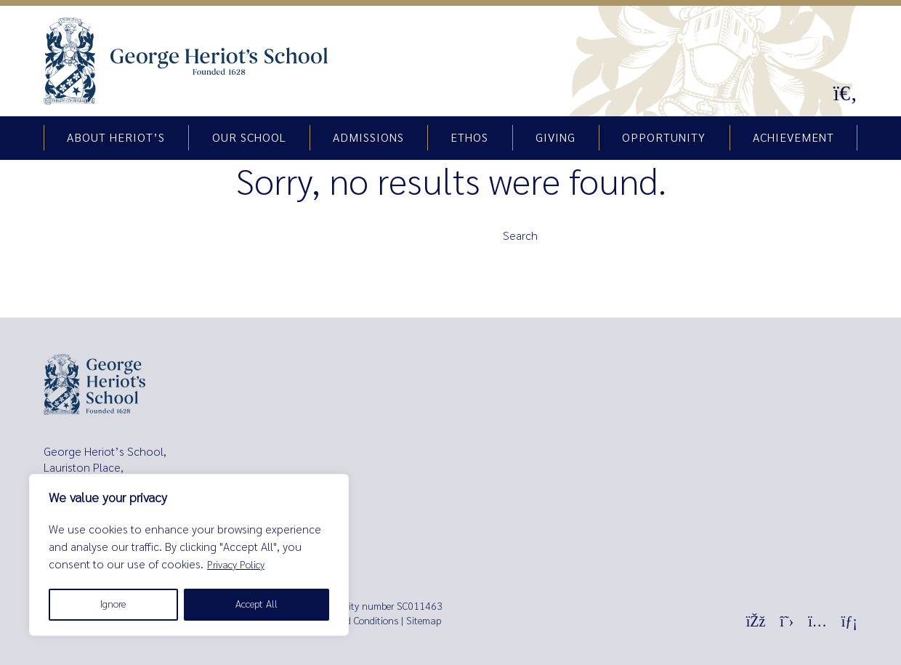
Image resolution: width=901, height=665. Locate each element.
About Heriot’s (116, 138)
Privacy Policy (235, 565)
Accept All (256, 604)
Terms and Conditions (352, 621)
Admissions (368, 138)
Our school (249, 138)
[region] (189, 555)
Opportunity (664, 138)
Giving (555, 138)
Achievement (793, 138)
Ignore (113, 604)
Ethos (469, 138)
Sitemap (423, 621)
